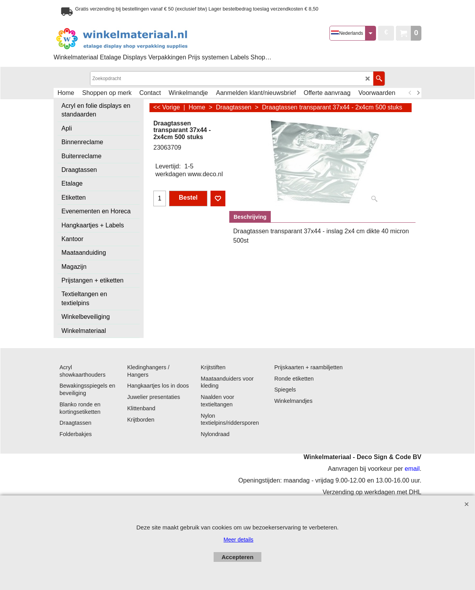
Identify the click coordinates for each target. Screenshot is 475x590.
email (412, 468)
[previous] (410, 93)
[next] (417, 93)
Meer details (238, 539)
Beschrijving (250, 217)
